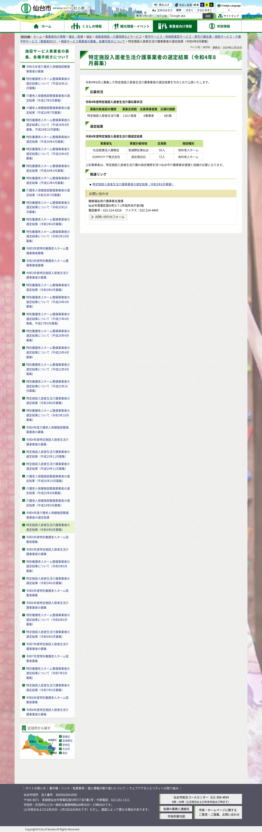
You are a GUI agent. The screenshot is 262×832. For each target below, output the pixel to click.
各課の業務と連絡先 (176, 809)
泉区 (65, 753)
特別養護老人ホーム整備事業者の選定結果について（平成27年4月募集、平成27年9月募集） (48, 318)
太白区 (66, 748)
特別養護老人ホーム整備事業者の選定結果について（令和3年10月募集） (48, 415)
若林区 (66, 744)
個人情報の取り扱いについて (107, 788)
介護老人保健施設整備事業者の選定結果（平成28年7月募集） (48, 110)
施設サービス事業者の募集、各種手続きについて (93, 41)
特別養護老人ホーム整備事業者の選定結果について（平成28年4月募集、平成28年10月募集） (48, 124)
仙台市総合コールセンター (191, 797)
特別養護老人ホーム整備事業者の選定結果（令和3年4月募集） (48, 287)
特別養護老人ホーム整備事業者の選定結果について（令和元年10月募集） (48, 207)
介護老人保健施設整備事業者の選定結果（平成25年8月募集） (48, 490)
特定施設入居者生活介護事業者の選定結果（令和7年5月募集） (48, 687)
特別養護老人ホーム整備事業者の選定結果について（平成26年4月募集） (48, 335)
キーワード (144, 16)
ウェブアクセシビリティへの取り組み (153, 788)
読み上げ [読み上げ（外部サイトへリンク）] (164, 4)
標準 (196, 5)
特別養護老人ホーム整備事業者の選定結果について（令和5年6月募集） (48, 566)
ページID (160, 16)
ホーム (37, 36)
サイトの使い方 (35, 788)
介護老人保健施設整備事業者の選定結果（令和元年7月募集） (48, 192)
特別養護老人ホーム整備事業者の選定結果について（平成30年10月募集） (48, 83)
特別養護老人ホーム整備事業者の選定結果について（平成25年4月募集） (48, 352)
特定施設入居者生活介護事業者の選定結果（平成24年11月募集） (48, 466)
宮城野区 (67, 740)
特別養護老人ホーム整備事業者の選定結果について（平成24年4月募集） (48, 302)
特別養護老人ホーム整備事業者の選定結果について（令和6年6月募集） (48, 619)
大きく (189, 10)
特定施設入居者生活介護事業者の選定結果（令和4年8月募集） (48, 527)
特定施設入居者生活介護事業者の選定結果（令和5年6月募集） (48, 580)
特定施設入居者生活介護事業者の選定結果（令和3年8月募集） (48, 400)
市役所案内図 (176, 816)
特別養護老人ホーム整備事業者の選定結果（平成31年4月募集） (48, 180)
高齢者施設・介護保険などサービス (118, 36)
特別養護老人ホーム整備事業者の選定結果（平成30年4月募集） (48, 139)
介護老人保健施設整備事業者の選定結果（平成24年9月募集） (48, 502)
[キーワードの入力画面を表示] (137, 16)
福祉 (89, 36)
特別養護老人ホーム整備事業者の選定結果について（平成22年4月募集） (48, 369)
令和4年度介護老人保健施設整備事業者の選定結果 (47, 515)
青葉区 (66, 736)
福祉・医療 (76, 36)
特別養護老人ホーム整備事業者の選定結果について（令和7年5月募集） (48, 673)
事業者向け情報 (55, 36)
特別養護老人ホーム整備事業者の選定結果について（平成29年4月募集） (48, 153)
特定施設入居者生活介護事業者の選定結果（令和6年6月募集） (48, 634)
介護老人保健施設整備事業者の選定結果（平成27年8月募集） (48, 97)
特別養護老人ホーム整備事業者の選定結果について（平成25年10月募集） (48, 386)
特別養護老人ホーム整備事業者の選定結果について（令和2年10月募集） (48, 236)
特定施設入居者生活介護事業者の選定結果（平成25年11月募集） (48, 453)
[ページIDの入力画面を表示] (155, 16)
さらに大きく (204, 10)
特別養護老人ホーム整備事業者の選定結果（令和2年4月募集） (48, 221)
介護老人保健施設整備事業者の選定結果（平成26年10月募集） (48, 478)
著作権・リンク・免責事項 (66, 788)
